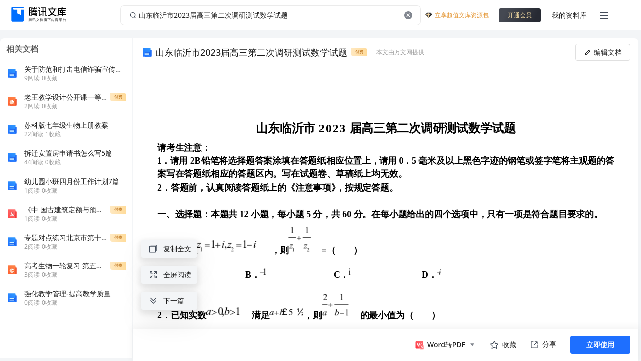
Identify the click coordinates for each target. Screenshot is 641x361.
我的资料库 (569, 15)
